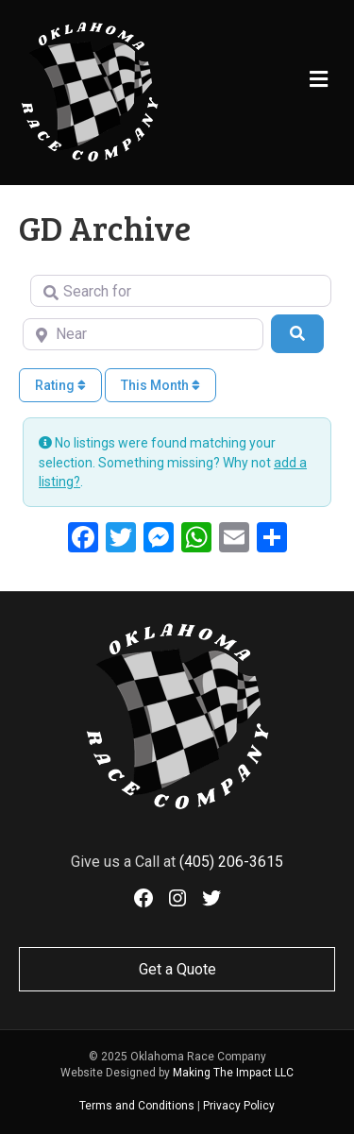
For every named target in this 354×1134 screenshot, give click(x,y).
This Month (160, 385)
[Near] (143, 334)
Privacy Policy (239, 1105)
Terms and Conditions (136, 1105)
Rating (60, 385)
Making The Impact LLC (233, 1072)
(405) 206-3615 (231, 862)
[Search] (297, 333)
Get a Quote (177, 969)
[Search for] (180, 291)
